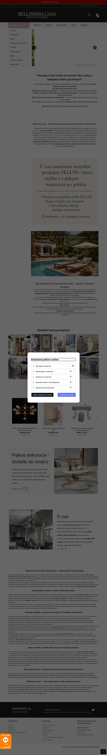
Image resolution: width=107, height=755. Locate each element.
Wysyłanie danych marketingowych (48, 382)
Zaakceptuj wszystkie (66, 395)
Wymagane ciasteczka (43, 366)
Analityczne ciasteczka (43, 377)
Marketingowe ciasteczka (44, 371)
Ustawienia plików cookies (45, 359)
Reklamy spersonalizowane (45, 388)
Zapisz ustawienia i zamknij (42, 395)
